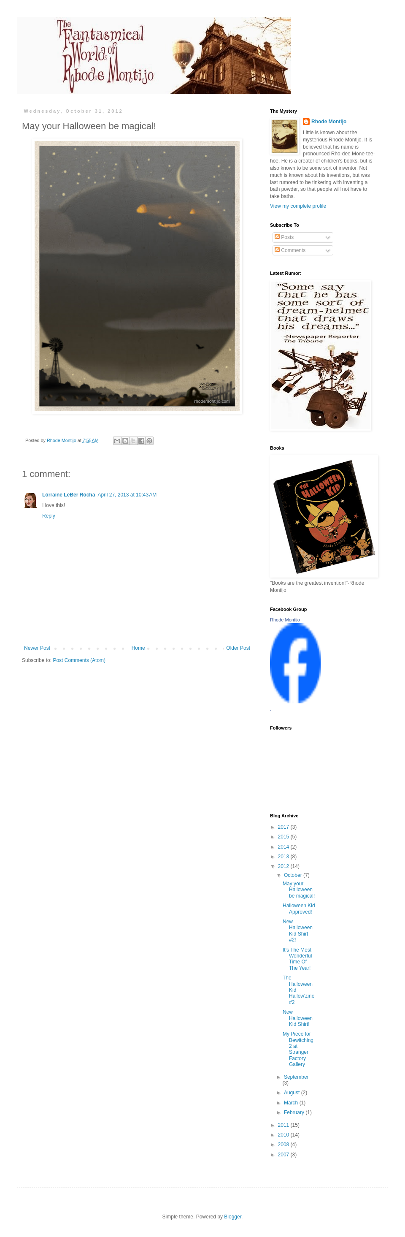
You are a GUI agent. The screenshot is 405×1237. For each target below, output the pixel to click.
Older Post (238, 648)
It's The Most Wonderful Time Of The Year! (297, 959)
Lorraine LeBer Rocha (68, 495)
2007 (284, 1155)
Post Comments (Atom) (79, 660)
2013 (284, 857)
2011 (284, 1125)
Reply (48, 516)
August (292, 1093)
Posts (284, 237)
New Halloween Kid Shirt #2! (298, 931)
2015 (284, 837)
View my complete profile (298, 206)
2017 (284, 827)
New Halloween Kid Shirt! (298, 1018)
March (292, 1103)
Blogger (232, 1217)
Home (138, 648)
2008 (284, 1144)
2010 (284, 1135)
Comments (290, 250)
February (294, 1112)
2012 (284, 866)
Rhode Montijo (328, 122)
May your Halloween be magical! (299, 890)
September (296, 1077)
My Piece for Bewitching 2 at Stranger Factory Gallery (298, 1049)
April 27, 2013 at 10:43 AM (127, 495)
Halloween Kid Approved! (299, 908)
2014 (284, 847)
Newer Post (37, 648)
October (293, 875)
